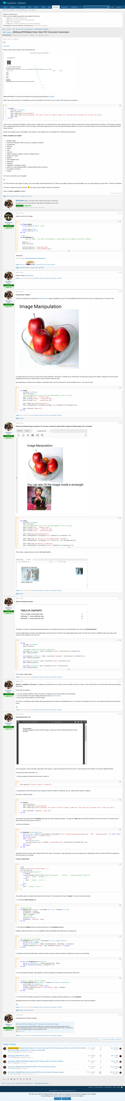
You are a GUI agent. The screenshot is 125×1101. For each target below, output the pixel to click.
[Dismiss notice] (121, 14)
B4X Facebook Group (22, 10)
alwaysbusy (8, 222)
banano (26, 35)
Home (5, 7)
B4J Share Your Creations (26, 1052)
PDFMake (51, 96)
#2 (121, 213)
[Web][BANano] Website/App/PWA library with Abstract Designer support (39, 1072)
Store (29, 7)
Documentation (53, 278)
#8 (121, 714)
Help (114, 1087)
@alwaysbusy (29, 275)
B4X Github (32, 10)
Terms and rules (99, 1087)
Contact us (91, 1087)
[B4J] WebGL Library (22, 1055)
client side (32, 35)
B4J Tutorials (23, 1063)
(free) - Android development (17, 18)
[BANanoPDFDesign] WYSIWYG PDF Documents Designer (36, 1067)
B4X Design (46, 278)
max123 (10, 1057)
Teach (43, 7)
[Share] (121, 39)
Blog (49, 7)
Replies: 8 (15, 39)
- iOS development (13, 22)
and (25, 1010)
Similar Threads (44, 35)
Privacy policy (108, 1087)
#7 (121, 681)
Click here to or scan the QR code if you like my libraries (35, 264)
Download (6, 46)
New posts (64, 7)
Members (74, 7)
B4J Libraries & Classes (25, 1057)
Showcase (22, 7)
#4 (121, 291)
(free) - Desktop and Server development (20, 20)
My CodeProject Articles (37, 278)
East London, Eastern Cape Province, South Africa (45, 200)
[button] (13, 7)
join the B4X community (40, 25)
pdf (36, 35)
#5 (121, 423)
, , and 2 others (19, 196)
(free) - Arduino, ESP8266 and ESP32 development (24, 23)
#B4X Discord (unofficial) (8, 10)
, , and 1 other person (31, 267)
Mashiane (8, 35)
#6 (121, 598)
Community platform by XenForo (62, 1090)
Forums (55, 7)
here (36, 772)
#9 (121, 1015)
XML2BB (59, 278)
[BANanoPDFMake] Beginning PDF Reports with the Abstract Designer (38, 1024)
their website (57, 695)
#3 (121, 272)
